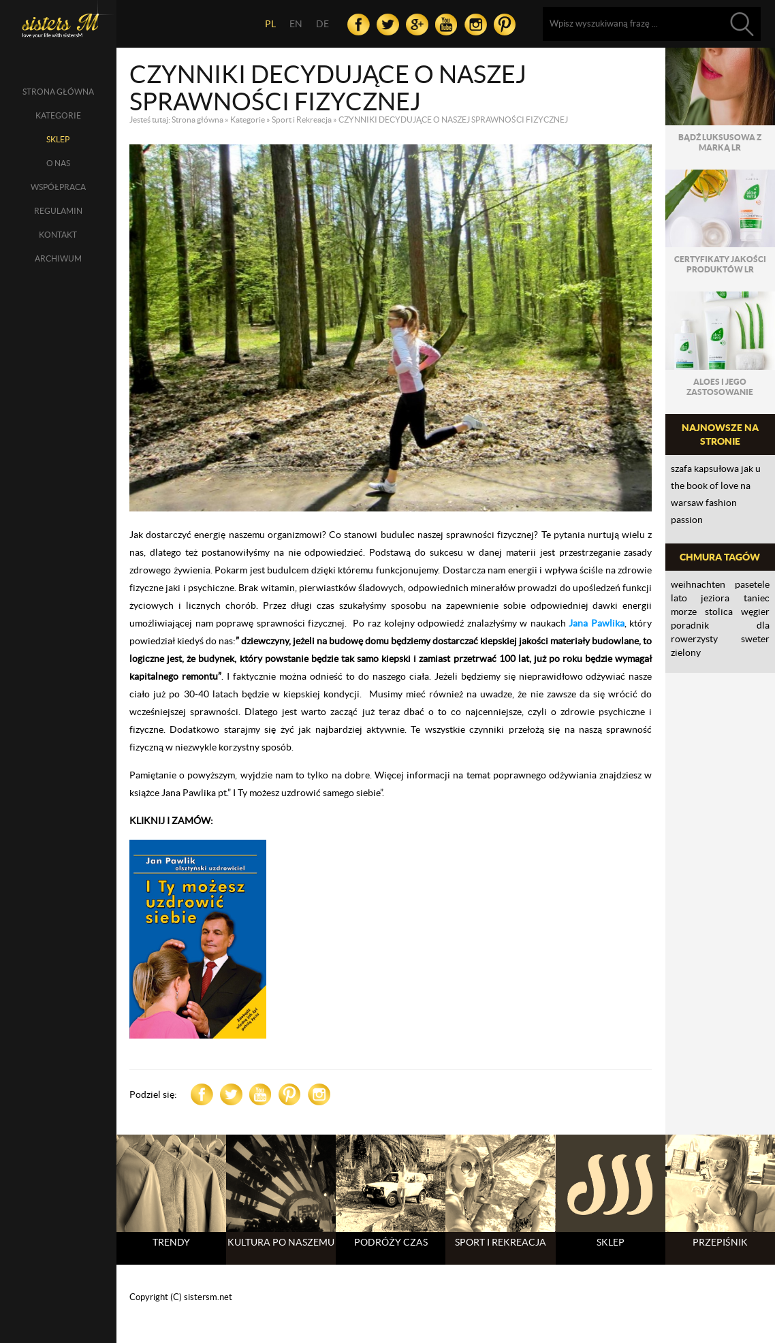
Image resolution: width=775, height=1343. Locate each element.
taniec (757, 597)
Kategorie (58, 115)
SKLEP (57, 139)
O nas (58, 163)
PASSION (687, 519)
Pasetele (752, 584)
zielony (686, 652)
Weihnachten (698, 584)
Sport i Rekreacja (302, 119)
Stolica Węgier (737, 611)
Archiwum (58, 258)
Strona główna (58, 91)
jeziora (715, 597)
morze (684, 611)
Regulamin (58, 210)
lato (679, 597)
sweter (755, 638)
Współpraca (58, 187)
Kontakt (58, 234)
